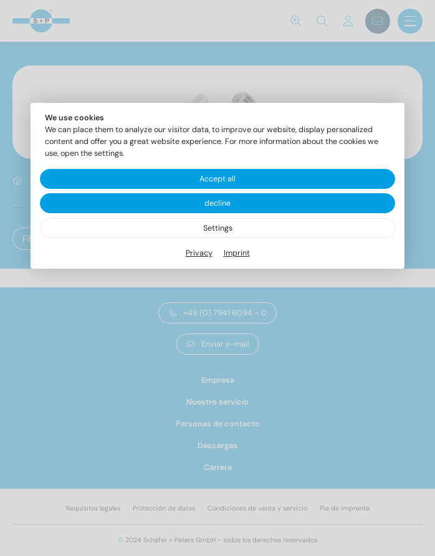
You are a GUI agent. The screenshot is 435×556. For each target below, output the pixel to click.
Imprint (237, 253)
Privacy (199, 253)
